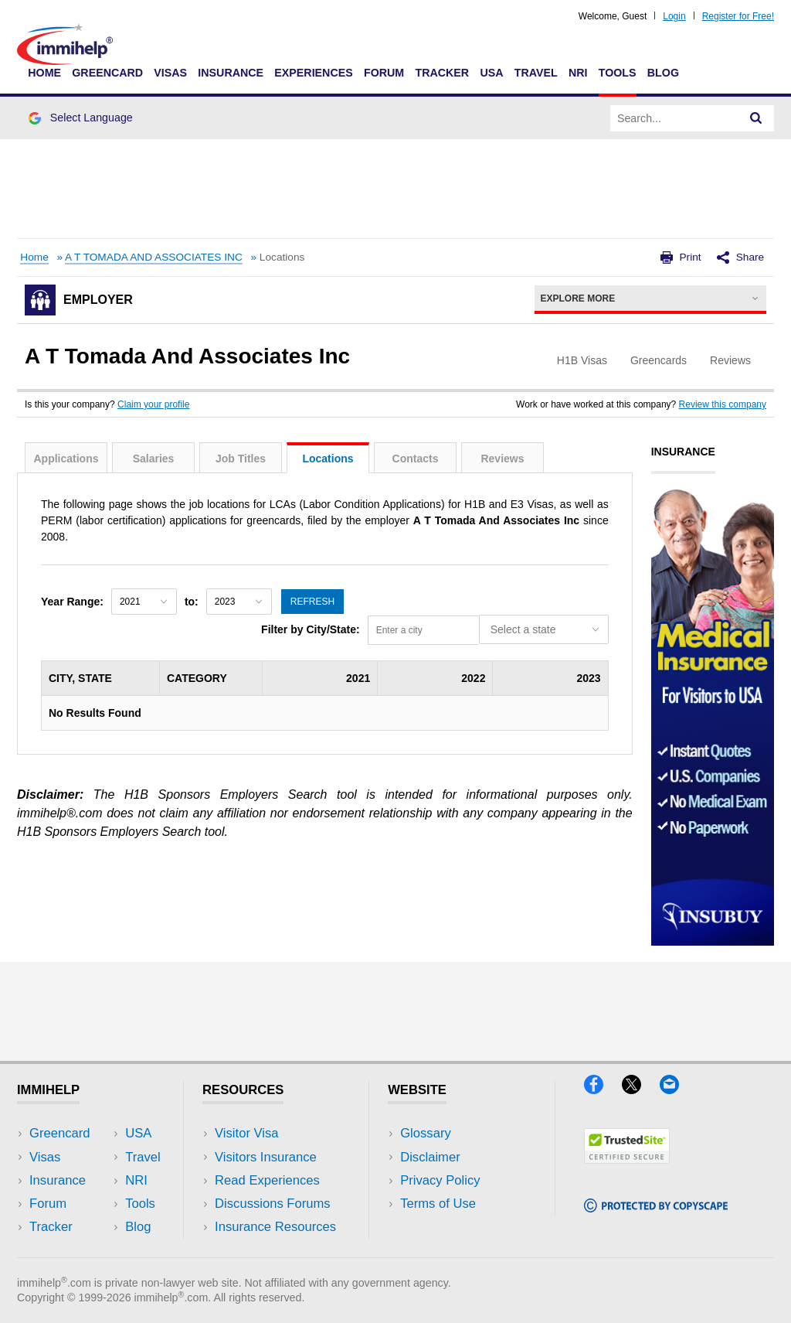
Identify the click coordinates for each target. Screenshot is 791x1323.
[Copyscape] (656, 1207)
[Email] (677, 1089)
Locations (327, 458)
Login (674, 16)
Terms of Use (438, 1203)
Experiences (313, 72)
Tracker (442, 72)
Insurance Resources (275, 1226)
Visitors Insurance (266, 1157)
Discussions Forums (273, 1203)
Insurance (230, 72)
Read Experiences (267, 1180)
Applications (65, 458)
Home (44, 72)
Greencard (107, 72)
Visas (170, 72)
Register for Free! (738, 16)
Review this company (722, 404)
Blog (663, 72)
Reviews (502, 458)
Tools (618, 72)
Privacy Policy (440, 1180)
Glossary (425, 1133)
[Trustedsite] (627, 1159)
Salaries (154, 458)
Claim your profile (153, 404)
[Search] (756, 118)
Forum (384, 72)
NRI (578, 72)
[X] (641, 1089)
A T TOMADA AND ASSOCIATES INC (154, 257)
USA (491, 72)
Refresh (312, 601)
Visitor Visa (246, 1133)
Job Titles (241, 458)
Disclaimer (430, 1157)
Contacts (415, 458)
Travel (536, 72)
